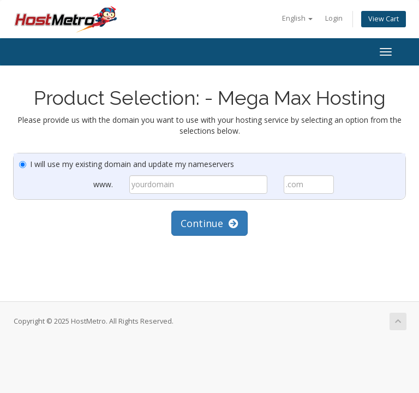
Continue (209, 223)
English (297, 18)
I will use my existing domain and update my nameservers (126, 164)
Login (334, 18)
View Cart (383, 18)
